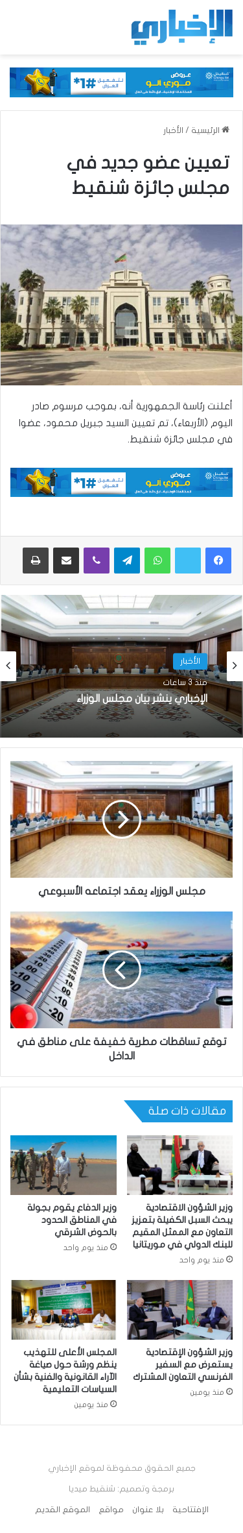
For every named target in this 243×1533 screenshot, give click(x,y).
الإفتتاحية (190, 1509)
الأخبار (173, 130)
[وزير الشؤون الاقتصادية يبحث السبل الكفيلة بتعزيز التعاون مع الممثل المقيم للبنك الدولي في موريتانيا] (180, 1165)
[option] (121, 666)
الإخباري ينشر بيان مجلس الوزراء (141, 699)
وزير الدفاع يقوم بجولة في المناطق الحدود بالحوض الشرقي (72, 1220)
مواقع (111, 1509)
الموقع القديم (62, 1509)
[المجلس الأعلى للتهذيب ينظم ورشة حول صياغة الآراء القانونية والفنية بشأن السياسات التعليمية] (63, 1310)
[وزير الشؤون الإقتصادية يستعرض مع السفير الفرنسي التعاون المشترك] (180, 1310)
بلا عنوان (148, 1509)
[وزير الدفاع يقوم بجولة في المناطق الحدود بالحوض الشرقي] (63, 1165)
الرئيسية (210, 130)
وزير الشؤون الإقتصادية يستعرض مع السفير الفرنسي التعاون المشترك (183, 1364)
